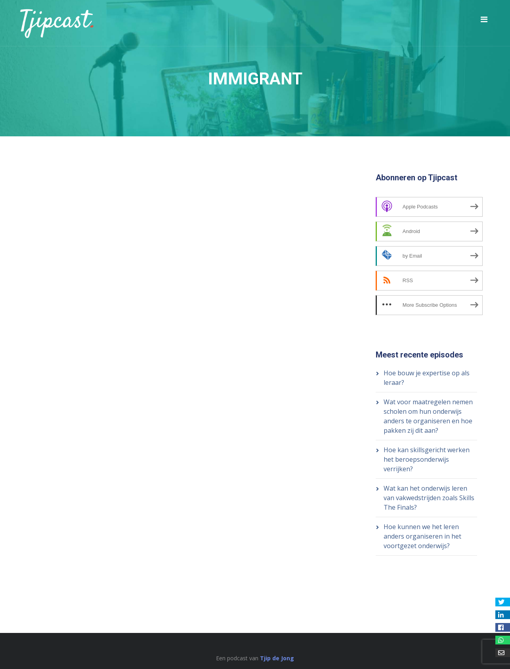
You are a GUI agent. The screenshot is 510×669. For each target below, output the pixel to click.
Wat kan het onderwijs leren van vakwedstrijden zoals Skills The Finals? (429, 498)
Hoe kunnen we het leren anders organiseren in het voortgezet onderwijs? (422, 536)
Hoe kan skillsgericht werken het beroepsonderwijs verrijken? (427, 459)
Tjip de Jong (277, 658)
